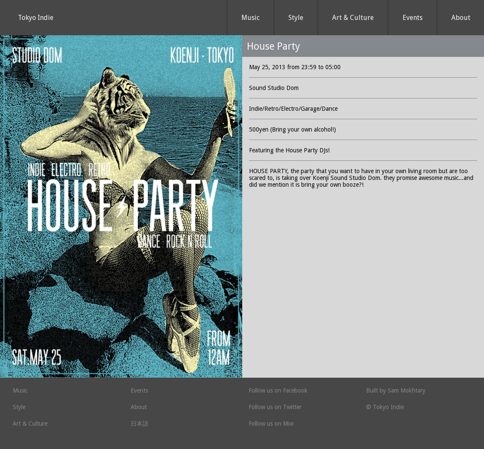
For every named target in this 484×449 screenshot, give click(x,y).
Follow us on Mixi (271, 423)
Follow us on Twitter (275, 407)
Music (250, 18)
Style (295, 18)
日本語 (139, 423)
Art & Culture (353, 18)
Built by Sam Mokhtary (395, 390)
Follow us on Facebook (278, 390)
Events (412, 18)
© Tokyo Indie (385, 407)
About (460, 18)
